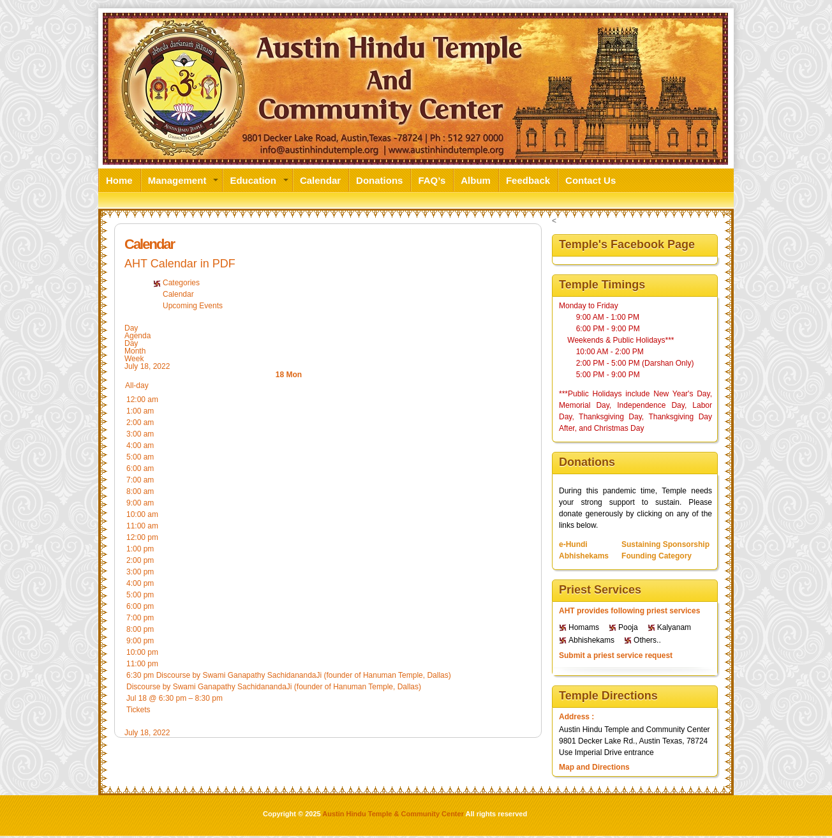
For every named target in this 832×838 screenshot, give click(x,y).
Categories (181, 282)
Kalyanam (674, 627)
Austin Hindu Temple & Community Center (393, 814)
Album (476, 179)
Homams (583, 627)
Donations (379, 179)
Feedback (528, 179)
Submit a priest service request (615, 655)
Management (177, 179)
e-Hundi (573, 544)
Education (253, 179)
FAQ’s (431, 179)
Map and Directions (594, 767)
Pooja (628, 627)
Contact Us (590, 179)
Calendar (320, 179)
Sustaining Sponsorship (665, 544)
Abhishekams (584, 555)
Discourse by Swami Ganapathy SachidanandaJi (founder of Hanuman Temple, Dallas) (273, 686)
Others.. (647, 640)
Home (119, 179)
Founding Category (656, 555)
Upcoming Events (193, 305)
